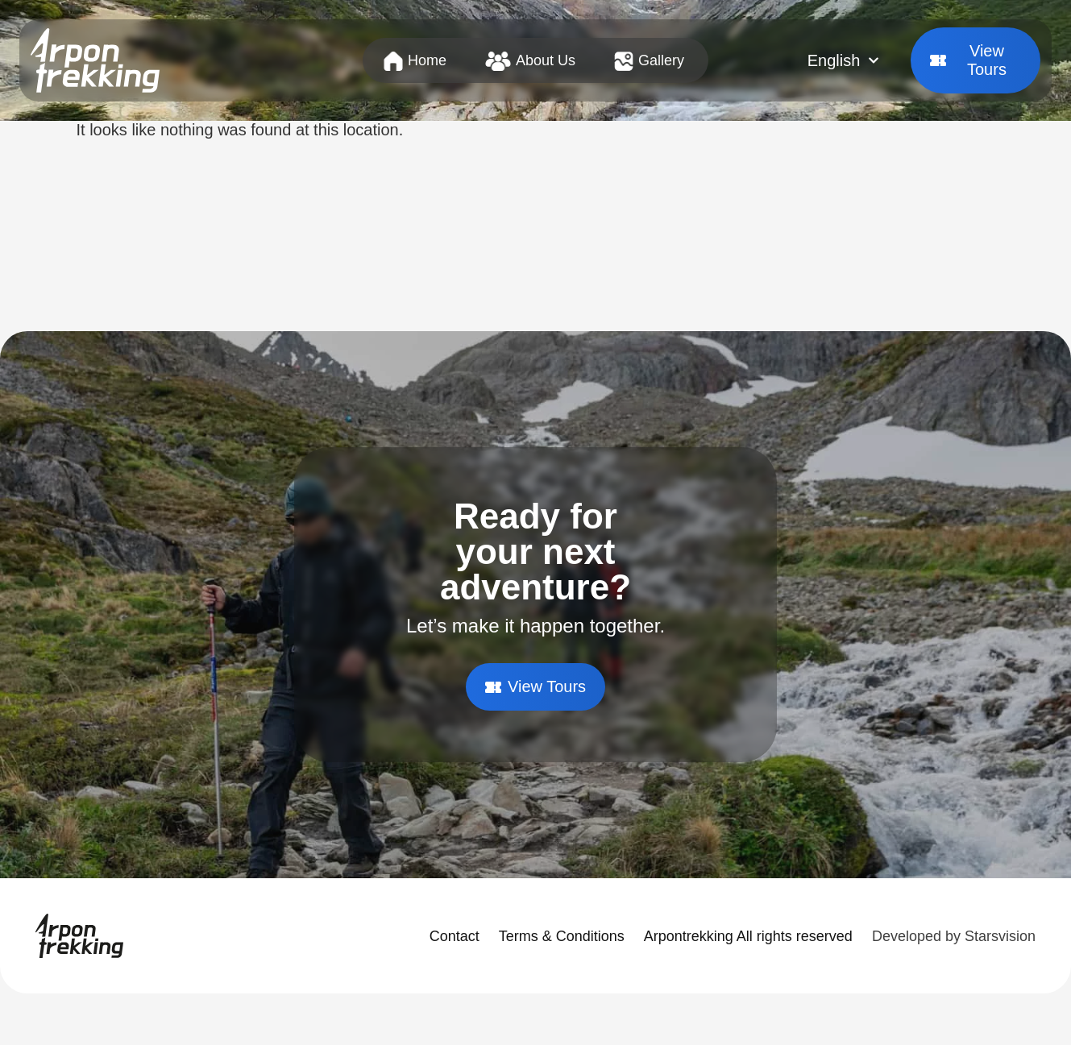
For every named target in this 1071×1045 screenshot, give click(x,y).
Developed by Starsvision (954, 936)
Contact (454, 936)
